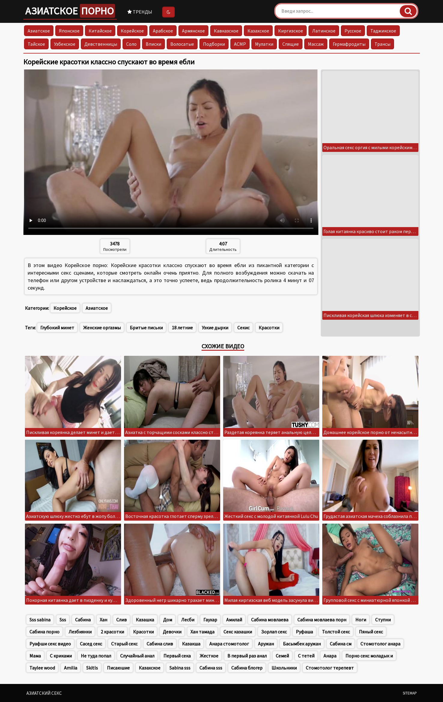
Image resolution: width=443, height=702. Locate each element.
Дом (167, 620)
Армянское (193, 31)
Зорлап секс (274, 632)
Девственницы (100, 44)
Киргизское (290, 31)
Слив (121, 620)
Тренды (139, 12)
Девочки (172, 632)
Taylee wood (42, 668)
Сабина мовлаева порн (321, 620)
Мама (35, 656)
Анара (329, 656)
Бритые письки (146, 328)
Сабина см (340, 644)
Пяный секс (371, 632)
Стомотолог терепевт (330, 668)
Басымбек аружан (302, 644)
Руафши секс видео (50, 644)
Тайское (36, 44)
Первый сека (177, 656)
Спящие (290, 44)
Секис (243, 328)
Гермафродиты (349, 44)
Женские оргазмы (102, 328)
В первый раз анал (247, 656)
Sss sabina (39, 620)
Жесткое (209, 656)
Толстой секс (336, 632)
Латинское (323, 31)
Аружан (266, 644)
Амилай (234, 620)
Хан (103, 620)
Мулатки (264, 44)
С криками (61, 656)
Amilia (70, 668)
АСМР (240, 44)
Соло (131, 44)
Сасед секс (91, 644)
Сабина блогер (246, 668)
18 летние (182, 328)
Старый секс (124, 644)
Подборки (214, 44)
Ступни (383, 620)
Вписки (153, 44)
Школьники (284, 668)
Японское (69, 31)
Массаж (316, 44)
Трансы (382, 44)
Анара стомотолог (229, 644)
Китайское (100, 31)
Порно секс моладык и (369, 656)
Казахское (258, 31)
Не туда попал (96, 656)
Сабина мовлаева (269, 620)
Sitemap (410, 693)
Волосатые (182, 44)
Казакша (191, 644)
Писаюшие (118, 668)
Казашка (145, 620)
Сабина (83, 620)
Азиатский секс (44, 693)
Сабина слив (160, 644)
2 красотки (112, 632)
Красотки (269, 328)
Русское (352, 31)
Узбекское (64, 44)
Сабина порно (44, 632)
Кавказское (226, 31)
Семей (282, 656)
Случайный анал (137, 656)
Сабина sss (210, 668)
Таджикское (383, 31)
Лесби (187, 620)
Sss (62, 620)
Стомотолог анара (380, 644)
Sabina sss (179, 668)
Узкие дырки (215, 328)
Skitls (92, 668)
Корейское (132, 31)
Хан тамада (202, 632)
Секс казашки (237, 632)
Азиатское (70, 11)
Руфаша (304, 632)
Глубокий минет (57, 328)
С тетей (306, 656)
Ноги (360, 620)
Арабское (163, 31)
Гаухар (210, 620)
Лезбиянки (80, 632)
